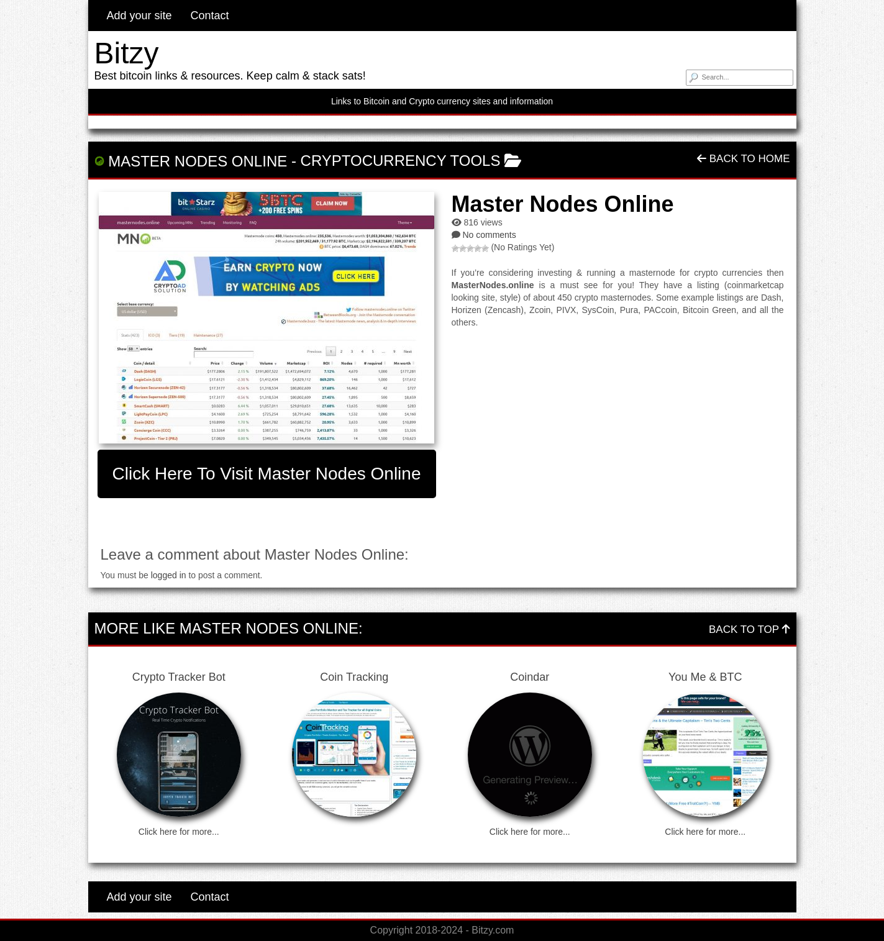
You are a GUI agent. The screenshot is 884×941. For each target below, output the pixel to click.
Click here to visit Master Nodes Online (266, 473)
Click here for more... (179, 832)
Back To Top (749, 629)
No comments (489, 235)
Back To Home (743, 159)
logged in (168, 575)
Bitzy (126, 53)
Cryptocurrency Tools (401, 160)
